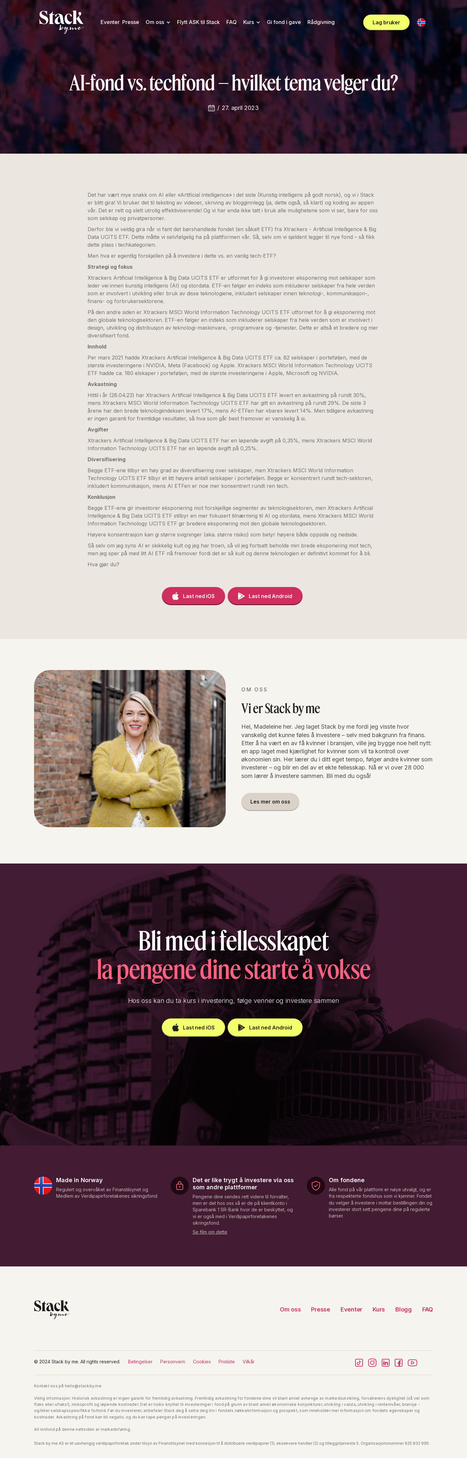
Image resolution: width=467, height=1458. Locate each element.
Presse (130, 22)
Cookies (202, 1361)
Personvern (172, 1361)
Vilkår (249, 1361)
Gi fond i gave (284, 22)
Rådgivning (321, 22)
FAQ (231, 22)
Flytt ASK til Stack (198, 22)
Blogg (403, 1309)
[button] (158, 22)
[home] (61, 22)
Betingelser (140, 1361)
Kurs (248, 22)
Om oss (155, 22)
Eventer (110, 22)
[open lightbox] (210, 1230)
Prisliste (227, 1361)
